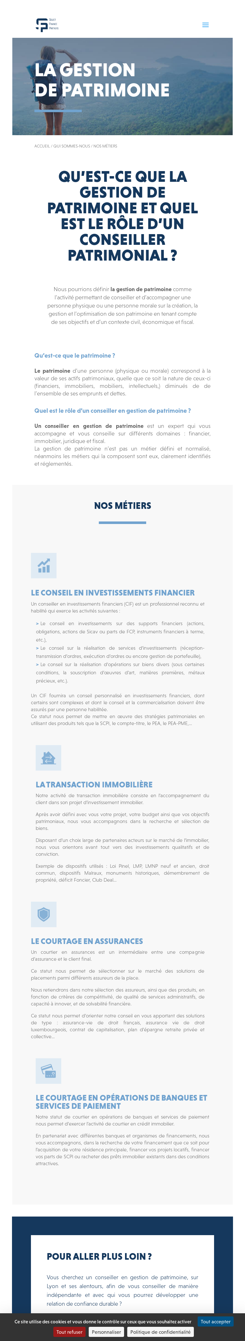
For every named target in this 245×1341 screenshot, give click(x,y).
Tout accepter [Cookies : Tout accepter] (215, 1321)
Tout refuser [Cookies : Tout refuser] (69, 1332)
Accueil (42, 146)
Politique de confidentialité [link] (160, 1332)
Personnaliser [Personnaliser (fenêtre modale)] (106, 1332)
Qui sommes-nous (71, 146)
